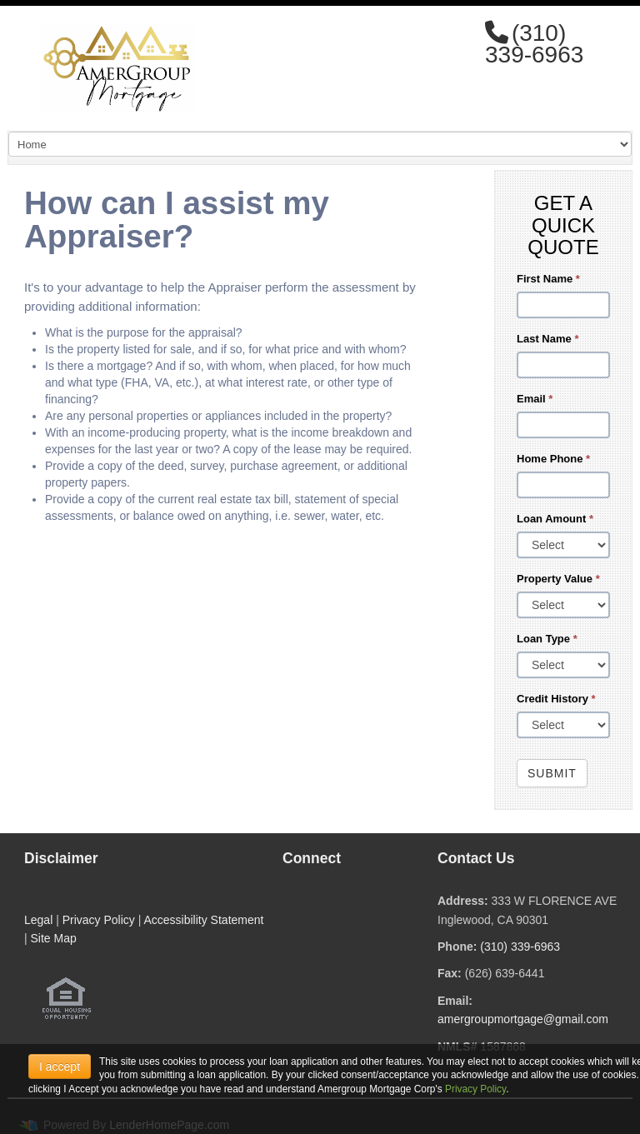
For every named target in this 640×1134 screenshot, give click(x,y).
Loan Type (547, 638)
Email (534, 398)
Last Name (547, 338)
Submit (552, 773)
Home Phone (553, 458)
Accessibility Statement (203, 920)
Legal (38, 920)
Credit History (556, 698)
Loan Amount (555, 518)
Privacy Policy (98, 920)
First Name (548, 278)
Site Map (54, 938)
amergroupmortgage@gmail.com (523, 1019)
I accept (59, 1066)
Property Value (558, 578)
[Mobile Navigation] (320, 144)
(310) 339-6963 (520, 946)
